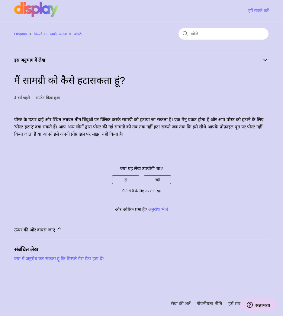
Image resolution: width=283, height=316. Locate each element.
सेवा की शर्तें (181, 303)
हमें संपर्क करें (258, 10)
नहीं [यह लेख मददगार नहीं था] (157, 180)
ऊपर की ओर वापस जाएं (38, 228)
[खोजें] (223, 34)
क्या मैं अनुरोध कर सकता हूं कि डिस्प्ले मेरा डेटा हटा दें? (59, 258)
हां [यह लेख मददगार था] (125, 180)
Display (20, 34)
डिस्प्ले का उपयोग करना (50, 34)
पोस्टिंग (78, 34)
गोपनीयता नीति (209, 303)
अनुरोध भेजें (158, 209)
